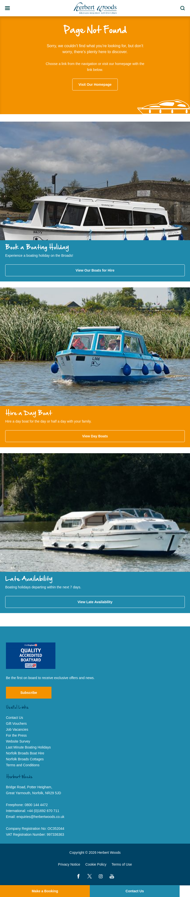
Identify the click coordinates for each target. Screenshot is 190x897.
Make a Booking (45, 891)
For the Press (16, 735)
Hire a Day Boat (28, 413)
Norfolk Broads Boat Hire (25, 753)
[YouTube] (112, 876)
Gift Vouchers (16, 724)
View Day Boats (95, 436)
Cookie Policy (95, 864)
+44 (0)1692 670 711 (43, 811)
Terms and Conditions (22, 765)
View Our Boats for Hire (95, 270)
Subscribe (28, 693)
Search (183, 8)
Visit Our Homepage (95, 84)
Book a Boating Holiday (37, 247)
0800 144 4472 (36, 805)
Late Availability (28, 579)
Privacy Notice (69, 864)
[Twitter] (90, 876)
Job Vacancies (17, 729)
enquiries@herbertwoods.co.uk (40, 817)
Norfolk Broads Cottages (25, 759)
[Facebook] (78, 876)
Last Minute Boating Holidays (28, 747)
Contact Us (135, 891)
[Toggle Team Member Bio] (7, 8)
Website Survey (18, 741)
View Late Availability (94, 602)
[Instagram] (101, 876)
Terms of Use (122, 864)
